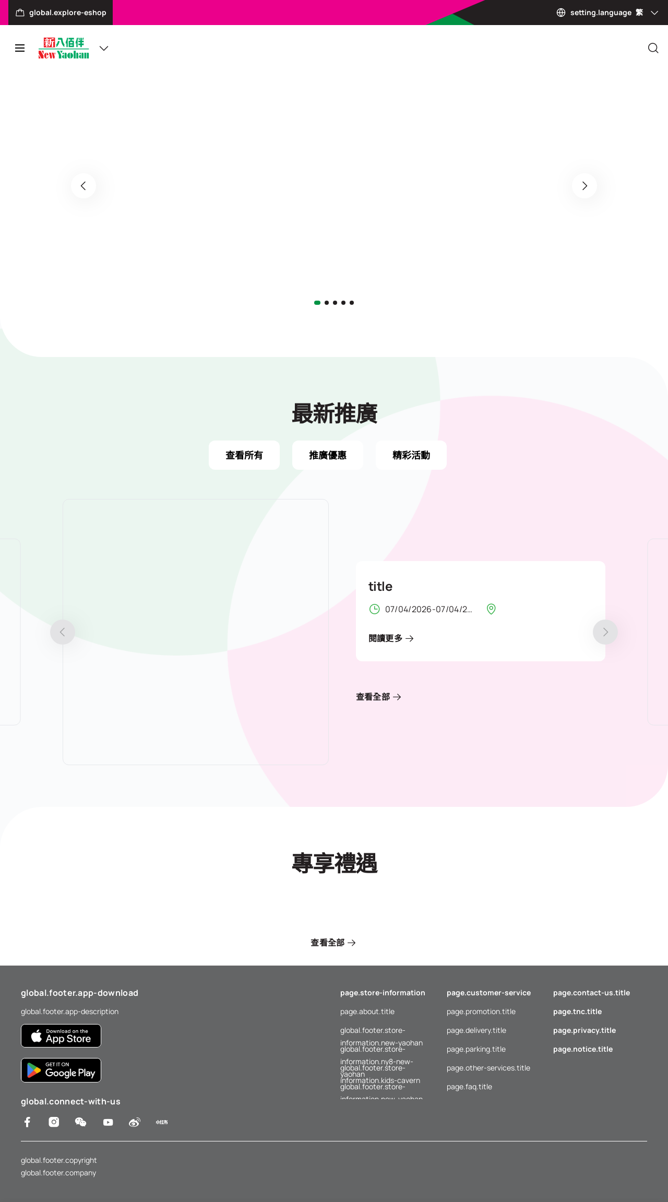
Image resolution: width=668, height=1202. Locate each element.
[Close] (653, 48)
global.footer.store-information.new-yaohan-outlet (387, 1086)
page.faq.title (469, 1086)
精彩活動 (411, 455)
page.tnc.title (577, 1011)
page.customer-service (489, 992)
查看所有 (244, 455)
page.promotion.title (481, 1011)
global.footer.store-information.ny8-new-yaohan (376, 1049)
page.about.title (367, 1011)
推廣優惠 (328, 455)
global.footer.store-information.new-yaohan (381, 1031)
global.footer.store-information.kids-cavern (380, 1068)
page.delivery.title (476, 1030)
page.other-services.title (488, 1068)
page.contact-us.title (591, 992)
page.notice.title (583, 1049)
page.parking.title (476, 1049)
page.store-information (382, 992)
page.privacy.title (584, 1030)
